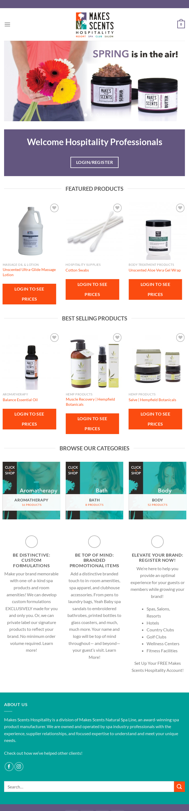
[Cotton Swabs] (94, 231)
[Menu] (7, 24)
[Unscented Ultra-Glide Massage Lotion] (31, 231)
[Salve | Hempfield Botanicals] (157, 360)
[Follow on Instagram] (18, 766)
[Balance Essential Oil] (31, 360)
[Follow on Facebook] (9, 766)
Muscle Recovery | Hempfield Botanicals (90, 402)
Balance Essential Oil (20, 399)
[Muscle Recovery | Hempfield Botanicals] (94, 360)
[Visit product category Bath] (94, 490)
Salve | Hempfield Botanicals (152, 399)
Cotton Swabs (77, 270)
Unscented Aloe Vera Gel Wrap (155, 270)
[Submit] (179, 786)
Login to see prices (29, 293)
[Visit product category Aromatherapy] (31, 490)
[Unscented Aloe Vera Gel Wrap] (157, 231)
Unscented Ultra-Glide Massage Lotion (29, 272)
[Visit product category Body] (157, 490)
